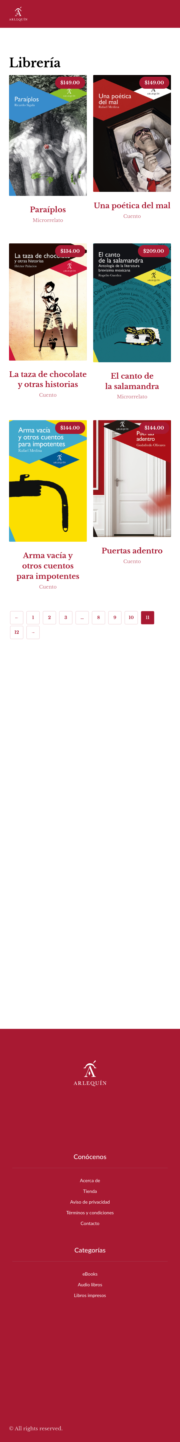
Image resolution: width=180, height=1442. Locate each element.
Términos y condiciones (90, 1212)
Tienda (90, 1191)
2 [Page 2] (49, 617)
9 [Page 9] (115, 617)
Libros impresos (90, 1295)
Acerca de (90, 1180)
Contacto (89, 1223)
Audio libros (90, 1284)
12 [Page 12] (16, 632)
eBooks (90, 1274)
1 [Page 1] (33, 617)
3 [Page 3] (65, 617)
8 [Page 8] (98, 617)
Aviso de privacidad (90, 1202)
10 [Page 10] (131, 617)
